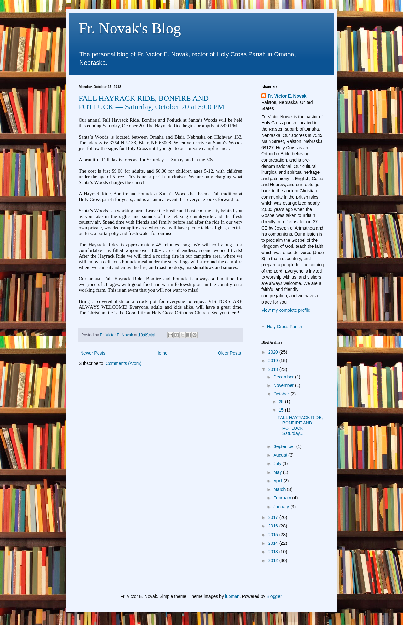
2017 (273, 517)
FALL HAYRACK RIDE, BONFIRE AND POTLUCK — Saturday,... (300, 425)
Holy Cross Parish (284, 326)
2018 (273, 369)
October (281, 393)
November (284, 385)
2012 (273, 560)
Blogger (273, 596)
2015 (273, 534)
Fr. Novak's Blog (130, 28)
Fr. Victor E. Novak (287, 96)
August (280, 454)
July (277, 463)
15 (282, 409)
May (278, 472)
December (284, 376)
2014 (273, 543)
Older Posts (229, 352)
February (282, 497)
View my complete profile (285, 310)
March (280, 489)
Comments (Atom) (124, 363)
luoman (232, 596)
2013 (273, 551)
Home (161, 352)
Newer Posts (92, 352)
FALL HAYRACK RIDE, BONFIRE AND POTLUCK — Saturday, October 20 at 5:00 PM (151, 102)
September (284, 446)
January (281, 506)
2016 (273, 525)
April (278, 480)
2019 (273, 360)
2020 (273, 352)
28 (282, 401)
